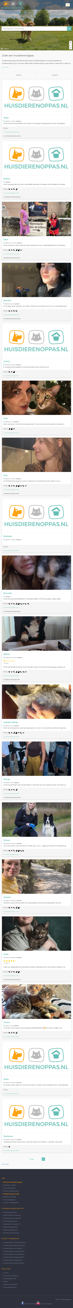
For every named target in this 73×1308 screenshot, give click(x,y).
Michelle (7, 536)
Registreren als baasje (9, 1197)
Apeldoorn (18, 121)
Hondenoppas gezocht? (10, 1212)
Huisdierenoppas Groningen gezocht (13, 1251)
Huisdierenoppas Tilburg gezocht (12, 1260)
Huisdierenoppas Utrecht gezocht (13, 1248)
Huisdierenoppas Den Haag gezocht (13, 1254)
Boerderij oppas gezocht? (10, 1230)
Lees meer (5, 67)
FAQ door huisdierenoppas (11, 1191)
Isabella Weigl (10, 722)
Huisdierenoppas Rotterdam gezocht (14, 1245)
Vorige (31, 1159)
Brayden (7, 593)
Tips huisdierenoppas (9, 1188)
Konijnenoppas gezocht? (10, 1221)
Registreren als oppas (9, 1185)
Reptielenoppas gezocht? (10, 1227)
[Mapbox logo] (5, 49)
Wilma (6, 654)
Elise (5, 239)
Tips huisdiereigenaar (9, 1199)
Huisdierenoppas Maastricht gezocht (13, 1263)
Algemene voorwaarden (10, 1284)
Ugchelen (7, 596)
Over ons (5, 1273)
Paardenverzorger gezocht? (11, 1233)
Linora (6, 1022)
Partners (5, 1281)
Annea (6, 840)
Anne (6, 954)
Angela (7, 897)
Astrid (6, 361)
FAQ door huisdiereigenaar (11, 1202)
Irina (5, 418)
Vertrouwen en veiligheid (10, 1275)
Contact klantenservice (9, 1287)
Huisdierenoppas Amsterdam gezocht (14, 1242)
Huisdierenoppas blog (9, 1278)
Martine (7, 300)
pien (5, 475)
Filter (18, 75)
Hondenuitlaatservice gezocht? (12, 1215)
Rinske (6, 178)
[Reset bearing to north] (70, 48)
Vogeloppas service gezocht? (11, 1224)
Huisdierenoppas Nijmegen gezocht (13, 1257)
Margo (6, 779)
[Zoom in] (70, 42)
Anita (6, 117)
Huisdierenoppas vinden (11, 1194)
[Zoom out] (70, 45)
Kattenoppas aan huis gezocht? (12, 1218)
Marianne (8, 1136)
